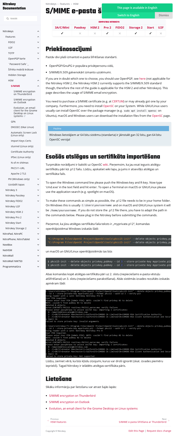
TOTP (11, 53)
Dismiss (164, 15)
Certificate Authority (22, 151)
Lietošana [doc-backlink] (59, 379)
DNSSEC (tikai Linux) (22, 127)
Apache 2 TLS (18, 173)
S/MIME (15, 86)
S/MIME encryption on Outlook (24, 101)
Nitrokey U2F (12, 206)
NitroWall (8, 255)
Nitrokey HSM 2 (14, 211)
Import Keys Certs (21, 140)
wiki (105, 164)
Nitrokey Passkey (15, 195)
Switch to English (128, 15)
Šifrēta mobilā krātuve (20, 69)
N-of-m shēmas (19, 162)
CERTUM (117, 101)
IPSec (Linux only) (21, 157)
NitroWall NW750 (12, 261)
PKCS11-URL (18, 168)
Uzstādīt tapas (16, 184)
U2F (10, 47)
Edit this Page (136, 430)
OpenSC (108, 106)
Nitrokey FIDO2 (14, 201)
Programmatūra (12, 266)
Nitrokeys (8, 31)
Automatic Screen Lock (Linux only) (24, 134)
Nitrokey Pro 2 (13, 217)
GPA (13, 121)
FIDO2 (11, 42)
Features (10, 36)
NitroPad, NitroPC (13, 233)
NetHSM (7, 250)
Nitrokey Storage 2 (15, 228)
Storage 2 (136, 27)
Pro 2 (107, 27)
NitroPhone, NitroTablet (16, 239)
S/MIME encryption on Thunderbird (24, 93)
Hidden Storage (17, 75)
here (142, 79)
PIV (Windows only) (19, 179)
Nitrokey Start (13, 222)
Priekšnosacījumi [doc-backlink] (69, 49)
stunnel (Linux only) (22, 146)
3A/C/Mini (62, 27)
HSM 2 (94, 27)
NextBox (7, 244)
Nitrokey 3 (11, 190)
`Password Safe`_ (18, 64)
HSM (10, 80)
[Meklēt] (20, 18)
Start (150, 27)
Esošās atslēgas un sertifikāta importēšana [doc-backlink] (103, 157)
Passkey (80, 27)
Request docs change (159, 430)
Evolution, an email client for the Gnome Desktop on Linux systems (25, 112)
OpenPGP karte (16, 58)
